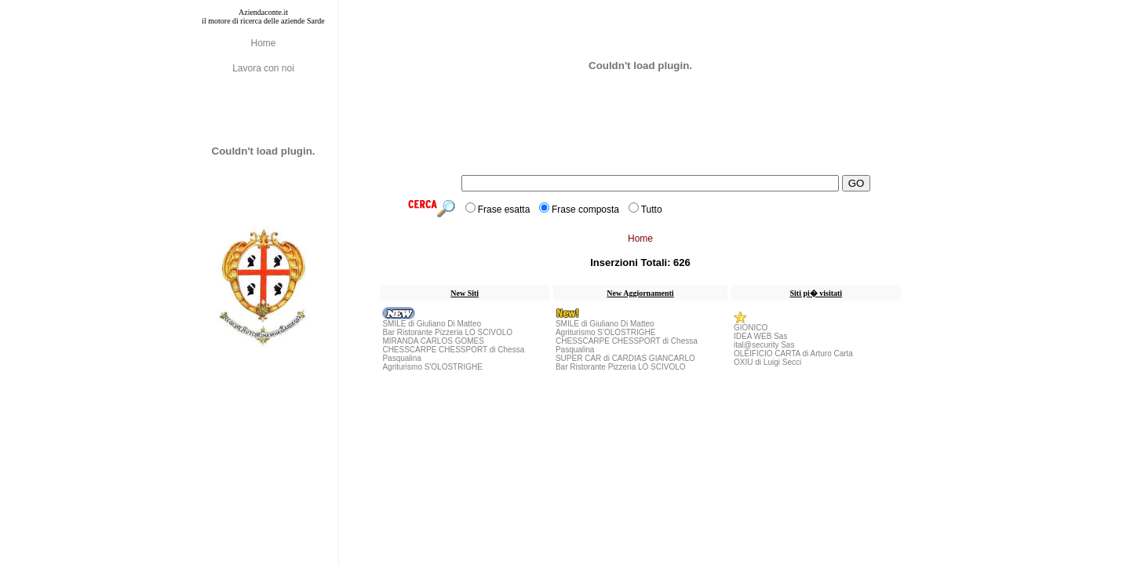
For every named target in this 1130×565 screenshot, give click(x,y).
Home (262, 43)
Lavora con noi (263, 68)
